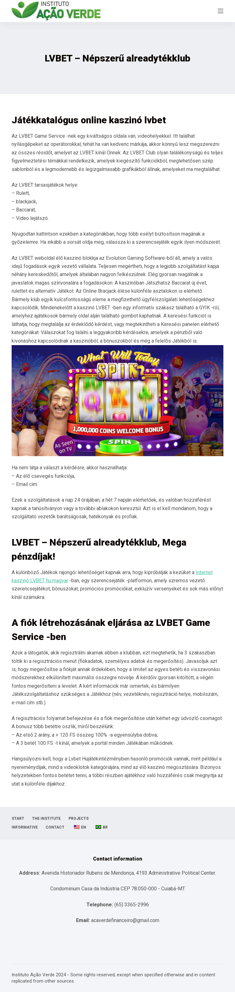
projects (78, 818)
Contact (55, 827)
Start (18, 818)
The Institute (46, 818)
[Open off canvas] (220, 11)
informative (25, 827)
